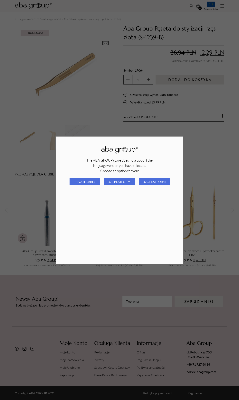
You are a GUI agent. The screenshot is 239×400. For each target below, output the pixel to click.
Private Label (84, 181)
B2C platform (154, 181)
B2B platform (119, 181)
